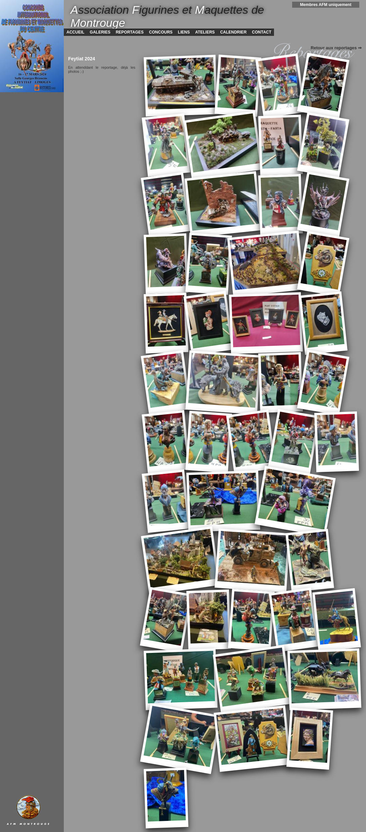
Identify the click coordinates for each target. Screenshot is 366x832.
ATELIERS (205, 32)
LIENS (184, 32)
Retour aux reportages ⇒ (336, 47)
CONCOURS (161, 32)
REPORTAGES (130, 32)
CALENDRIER (233, 32)
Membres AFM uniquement (326, 4)
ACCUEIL (75, 32)
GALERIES (100, 32)
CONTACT (261, 32)
